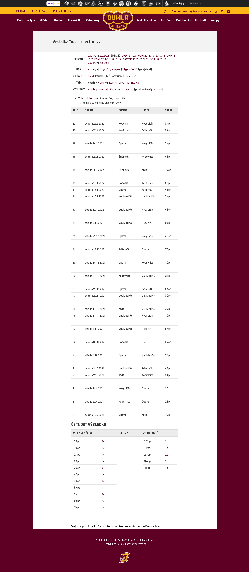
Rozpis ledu (179, 11)
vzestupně (130, 76)
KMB (106, 82)
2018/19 (149, 55)
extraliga (93, 69)
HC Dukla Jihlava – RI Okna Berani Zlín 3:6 (49, 11)
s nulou (158, 89)
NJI (116, 82)
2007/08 (104, 62)
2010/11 (150, 59)
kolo (90, 76)
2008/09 (93, 62)
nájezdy (129, 89)
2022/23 (104, 55)
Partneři (200, 20)
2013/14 (116, 59)
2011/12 (139, 59)
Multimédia (183, 20)
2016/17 (172, 55)
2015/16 (94, 59)
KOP (111, 82)
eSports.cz (140, 544)
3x (103, 467)
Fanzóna (166, 20)
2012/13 (128, 59)
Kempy (215, 20)
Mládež (44, 20)
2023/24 (93, 55)
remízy (103, 89)
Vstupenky (93, 20)
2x (103, 441)
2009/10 (161, 59)
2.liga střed (128, 69)
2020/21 (127, 55)
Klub (20, 20)
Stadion (58, 20)
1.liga (102, 69)
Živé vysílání (198, 11)
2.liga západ (114, 69)
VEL (131, 82)
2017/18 (160, 55)
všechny (92, 89)
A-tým (31, 20)
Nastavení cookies (112, 544)
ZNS (136, 82)
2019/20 (138, 55)
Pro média (74, 20)
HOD (100, 82)
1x (103, 448)
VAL (126, 82)
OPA (121, 82)
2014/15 (105, 59)
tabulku (93, 98)
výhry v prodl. (116, 89)
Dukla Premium (146, 20)
